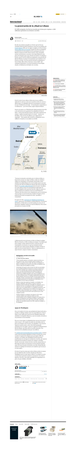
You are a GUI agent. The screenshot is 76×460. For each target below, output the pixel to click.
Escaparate (12, 424)
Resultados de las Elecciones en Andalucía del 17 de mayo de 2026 (59, 99)
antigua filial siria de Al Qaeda (22, 49)
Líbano (19, 378)
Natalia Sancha (18, 37)
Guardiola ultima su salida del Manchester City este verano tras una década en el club (59, 86)
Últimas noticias (56, 78)
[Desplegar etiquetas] (46, 378)
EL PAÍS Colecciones (34, 424)
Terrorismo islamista (41, 378)
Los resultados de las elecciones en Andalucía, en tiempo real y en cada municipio (59, 112)
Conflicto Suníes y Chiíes (33, 378)
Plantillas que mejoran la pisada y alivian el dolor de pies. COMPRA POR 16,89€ (43, 434)
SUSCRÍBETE (57, 14)
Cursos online (21, 424)
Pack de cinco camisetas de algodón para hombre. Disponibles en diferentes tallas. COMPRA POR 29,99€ (28, 438)
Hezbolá (16, 378)
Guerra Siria (22, 378)
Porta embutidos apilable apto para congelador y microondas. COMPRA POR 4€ (62, 434)
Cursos (16, 424)
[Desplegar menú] (11, 16)
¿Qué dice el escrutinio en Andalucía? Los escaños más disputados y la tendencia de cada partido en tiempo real (59, 108)
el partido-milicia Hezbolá (26, 186)
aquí (35, 383)
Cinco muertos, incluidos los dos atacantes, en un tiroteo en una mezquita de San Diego (59, 81)
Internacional (16, 22)
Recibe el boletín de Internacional (21, 371)
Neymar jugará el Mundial (59, 83)
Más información (17, 383)
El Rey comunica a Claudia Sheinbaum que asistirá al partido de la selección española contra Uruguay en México (59, 115)
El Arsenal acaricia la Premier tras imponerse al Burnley (59, 90)
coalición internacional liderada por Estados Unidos (29, 332)
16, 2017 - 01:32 (24, 38)
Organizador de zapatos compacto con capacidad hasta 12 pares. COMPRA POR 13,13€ (52, 434)
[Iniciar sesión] (63, 14)
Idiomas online (27, 424)
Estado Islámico (19, 48)
